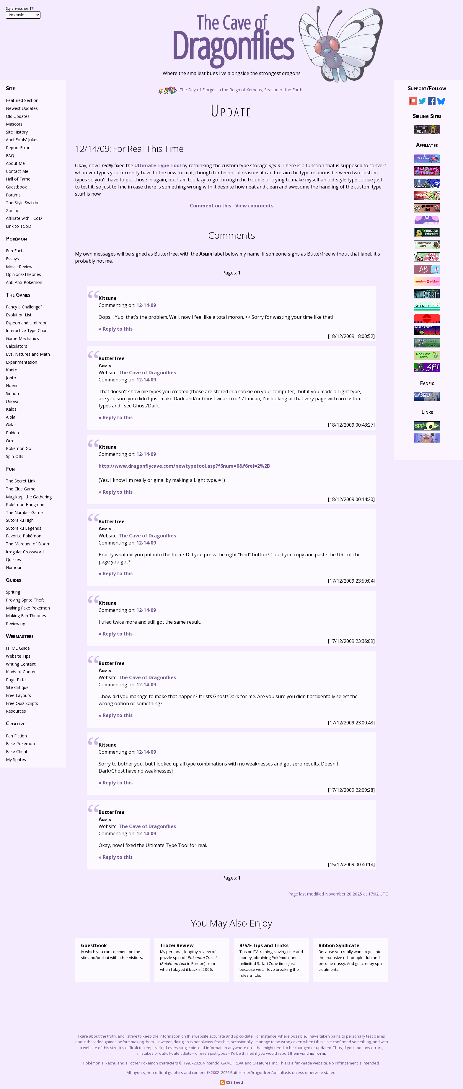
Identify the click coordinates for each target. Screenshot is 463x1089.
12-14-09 (146, 305)
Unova (12, 401)
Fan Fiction (16, 736)
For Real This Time (129, 148)
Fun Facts (15, 250)
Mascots (14, 124)
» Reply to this (116, 329)
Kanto (11, 370)
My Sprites (16, 759)
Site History (17, 132)
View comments (254, 205)
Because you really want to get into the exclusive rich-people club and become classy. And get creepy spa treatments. (350, 957)
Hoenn (12, 385)
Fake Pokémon (20, 743)
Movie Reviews (20, 266)
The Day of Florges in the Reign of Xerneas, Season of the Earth (231, 89)
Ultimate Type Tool (157, 165)
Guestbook (16, 187)
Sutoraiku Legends (23, 528)
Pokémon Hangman (25, 504)
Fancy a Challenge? (24, 307)
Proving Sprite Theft (25, 600)
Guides (13, 579)
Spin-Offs (14, 456)
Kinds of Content (22, 671)
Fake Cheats (18, 751)
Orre (10, 440)
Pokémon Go (18, 448)
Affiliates (427, 144)
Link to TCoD (18, 226)
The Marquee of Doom (28, 544)
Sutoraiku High (20, 520)
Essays (12, 258)
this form (315, 1053)
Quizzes (13, 559)
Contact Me (17, 171)
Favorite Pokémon (23, 536)
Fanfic (427, 382)
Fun (10, 468)
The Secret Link (20, 481)
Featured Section (22, 100)
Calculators (16, 346)
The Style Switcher (23, 202)
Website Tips (18, 656)
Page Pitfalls (18, 679)
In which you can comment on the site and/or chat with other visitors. (112, 951)
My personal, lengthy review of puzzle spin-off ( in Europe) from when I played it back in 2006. (192, 957)
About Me (15, 163)
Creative (15, 723)
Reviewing (15, 623)
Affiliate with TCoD (24, 218)
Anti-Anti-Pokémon (24, 282)
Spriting (13, 592)
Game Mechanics (22, 338)
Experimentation (21, 362)
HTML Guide (18, 648)
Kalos (11, 409)
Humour (14, 567)
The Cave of (231, 34)
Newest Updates (22, 108)
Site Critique (17, 687)
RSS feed (231, 1082)
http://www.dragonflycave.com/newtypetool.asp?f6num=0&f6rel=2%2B (184, 466)
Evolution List (19, 315)
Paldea (12, 432)
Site (10, 88)
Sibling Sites (427, 115)
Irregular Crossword (25, 552)
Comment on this (210, 205)
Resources (16, 711)
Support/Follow (427, 88)
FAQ (10, 155)
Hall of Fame (18, 179)
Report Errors (19, 147)
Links (427, 411)
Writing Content (21, 664)
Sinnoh (12, 393)
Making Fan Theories (26, 615)
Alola (10, 417)
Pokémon (16, 238)
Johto (11, 378)
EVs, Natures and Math (28, 354)
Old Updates (18, 116)
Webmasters (20, 635)
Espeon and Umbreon (27, 323)
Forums (13, 195)
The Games (18, 294)
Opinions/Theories (23, 274)
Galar (11, 425)
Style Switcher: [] (20, 8)
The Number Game (24, 512)
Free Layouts (18, 695)
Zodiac (12, 210)
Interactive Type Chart (27, 330)
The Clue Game (20, 489)
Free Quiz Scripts (22, 703)
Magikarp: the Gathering (29, 497)
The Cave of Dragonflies (147, 372)
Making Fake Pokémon (28, 608)
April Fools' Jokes (22, 139)
